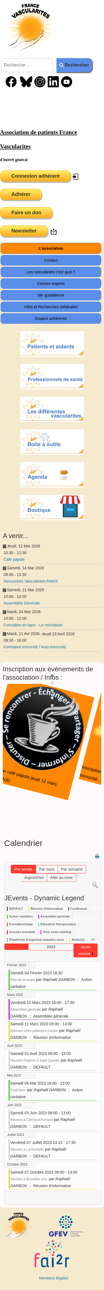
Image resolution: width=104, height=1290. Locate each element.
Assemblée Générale (22, 603)
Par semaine (72, 869)
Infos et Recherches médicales (50, 307)
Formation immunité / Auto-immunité (35, 647)
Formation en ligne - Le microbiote (33, 625)
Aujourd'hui (34, 877)
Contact (50, 260)
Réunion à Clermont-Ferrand (31, 1120)
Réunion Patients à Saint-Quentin (35, 1060)
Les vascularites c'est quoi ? (51, 272)
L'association (51, 248)
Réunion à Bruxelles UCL (29, 1179)
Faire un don (26, 212)
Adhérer (21, 194)
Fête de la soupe (22, 980)
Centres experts (51, 283)
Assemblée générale (25, 1009)
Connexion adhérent (35, 176)
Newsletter (24, 231)
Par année (23, 869)
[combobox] (27, 65)
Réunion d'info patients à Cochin (34, 1031)
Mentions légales (53, 1278)
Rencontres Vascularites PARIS (31, 581)
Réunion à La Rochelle (27, 1149)
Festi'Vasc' (18, 1090)
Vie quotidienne (50, 295)
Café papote (14, 559)
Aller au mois (61, 877)
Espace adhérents (51, 318)
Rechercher (74, 65)
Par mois (46, 869)
